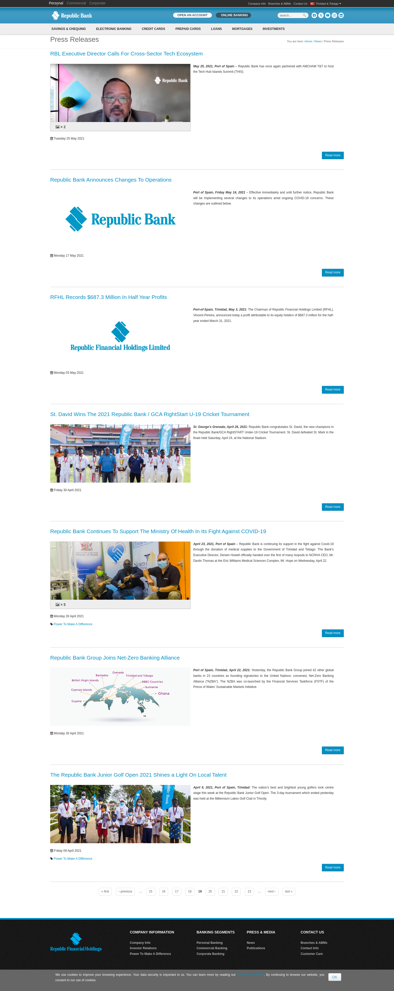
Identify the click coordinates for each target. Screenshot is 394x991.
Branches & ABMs (279, 3)
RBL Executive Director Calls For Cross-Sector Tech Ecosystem (126, 53)
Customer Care (312, 954)
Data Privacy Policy (250, 975)
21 (223, 891)
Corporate (97, 3)
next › (272, 891)
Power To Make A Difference (73, 624)
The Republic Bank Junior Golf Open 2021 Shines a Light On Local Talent (138, 775)
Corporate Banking (210, 954)
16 (163, 891)
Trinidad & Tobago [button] (328, 3)
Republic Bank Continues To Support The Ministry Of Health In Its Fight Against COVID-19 (158, 531)
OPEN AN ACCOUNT (192, 15)
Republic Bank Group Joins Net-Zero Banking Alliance (115, 658)
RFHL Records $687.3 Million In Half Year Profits (108, 297)
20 (210, 891)
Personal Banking (209, 943)
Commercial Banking (211, 948)
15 (150, 891)
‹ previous (125, 891)
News (318, 41)
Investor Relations (143, 948)
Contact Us (300, 3)
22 (236, 891)
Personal (56, 3)
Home (308, 41)
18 (189, 891)
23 (249, 891)
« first (105, 891)
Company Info (257, 3)
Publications (256, 948)
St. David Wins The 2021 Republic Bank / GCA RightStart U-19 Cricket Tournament (149, 414)
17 (176, 891)
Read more (332, 155)
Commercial (76, 3)
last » (289, 891)
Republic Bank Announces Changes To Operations (111, 180)
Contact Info (310, 948)
